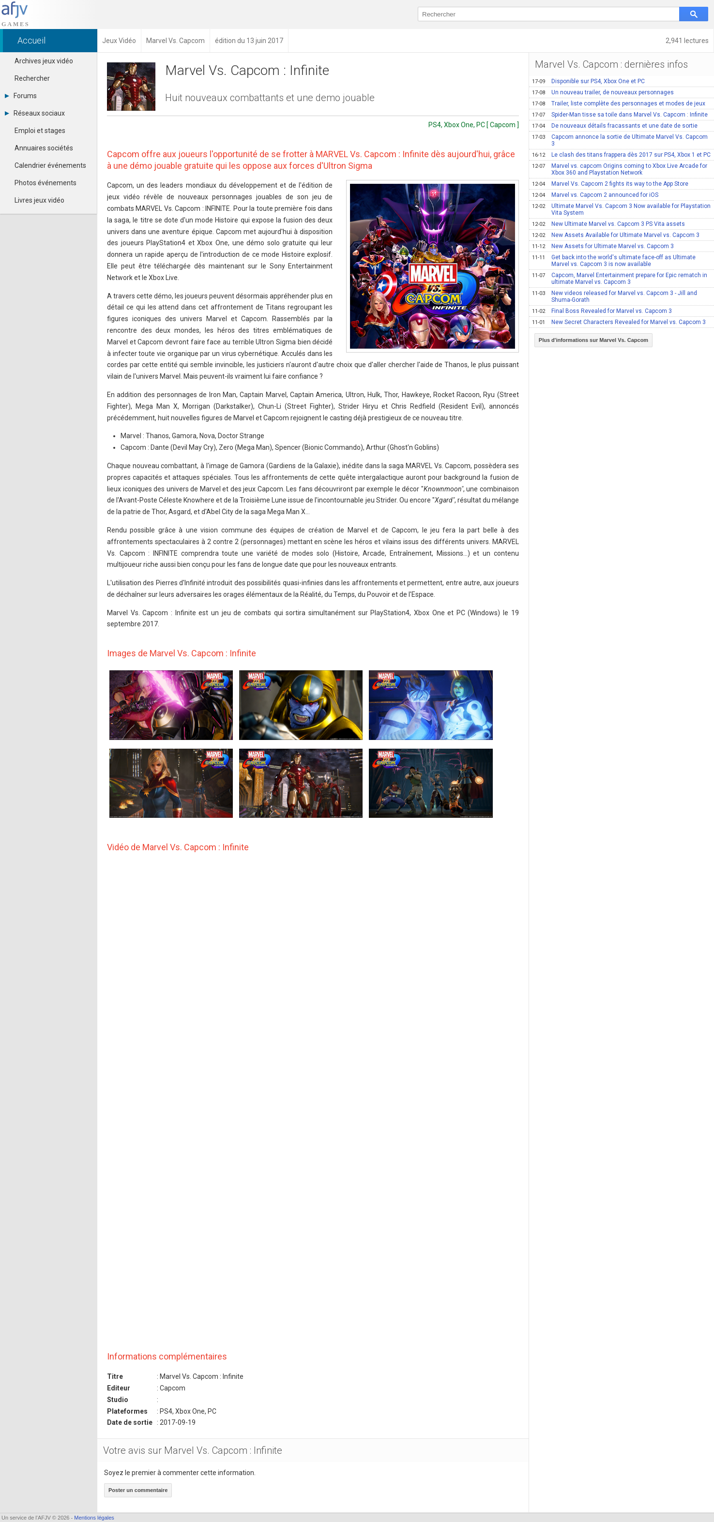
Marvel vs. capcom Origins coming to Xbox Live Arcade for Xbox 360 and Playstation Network (619, 169)
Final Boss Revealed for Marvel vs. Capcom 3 (602, 311)
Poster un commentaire (137, 1490)
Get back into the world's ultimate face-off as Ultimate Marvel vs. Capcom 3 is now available (614, 260)
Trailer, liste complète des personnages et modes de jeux (618, 103)
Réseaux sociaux (35, 113)
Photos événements (45, 183)
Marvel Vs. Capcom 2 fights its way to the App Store (610, 183)
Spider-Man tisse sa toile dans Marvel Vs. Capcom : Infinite (620, 114)
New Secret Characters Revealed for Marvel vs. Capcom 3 (619, 322)
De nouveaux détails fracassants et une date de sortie (615, 125)
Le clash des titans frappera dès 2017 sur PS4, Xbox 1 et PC (621, 154)
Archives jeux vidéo (44, 61)
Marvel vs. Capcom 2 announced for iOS (595, 195)
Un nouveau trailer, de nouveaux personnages (603, 92)
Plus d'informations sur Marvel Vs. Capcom (593, 340)
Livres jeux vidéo (39, 200)
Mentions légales (94, 1518)
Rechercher (32, 78)
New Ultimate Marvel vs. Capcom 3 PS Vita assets (608, 224)
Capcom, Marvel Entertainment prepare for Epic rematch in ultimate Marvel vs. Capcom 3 (619, 278)
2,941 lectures (687, 40)
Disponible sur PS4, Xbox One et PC (588, 81)
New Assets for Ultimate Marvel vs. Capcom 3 (603, 246)
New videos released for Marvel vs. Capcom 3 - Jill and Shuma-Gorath (614, 296)
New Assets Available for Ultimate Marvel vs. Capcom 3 (615, 235)
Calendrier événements (50, 165)
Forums (21, 96)
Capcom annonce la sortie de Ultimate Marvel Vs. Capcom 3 (620, 140)
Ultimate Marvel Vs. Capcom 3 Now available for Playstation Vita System (621, 209)
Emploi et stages (40, 130)
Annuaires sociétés (44, 148)
